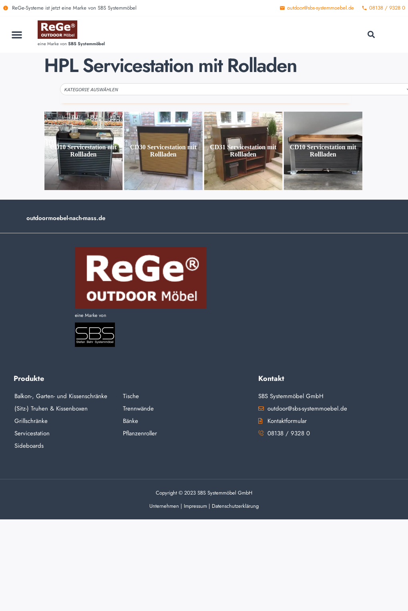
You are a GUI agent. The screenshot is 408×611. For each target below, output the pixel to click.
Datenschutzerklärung (235, 506)
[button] (16, 34)
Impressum (195, 506)
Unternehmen (164, 506)
